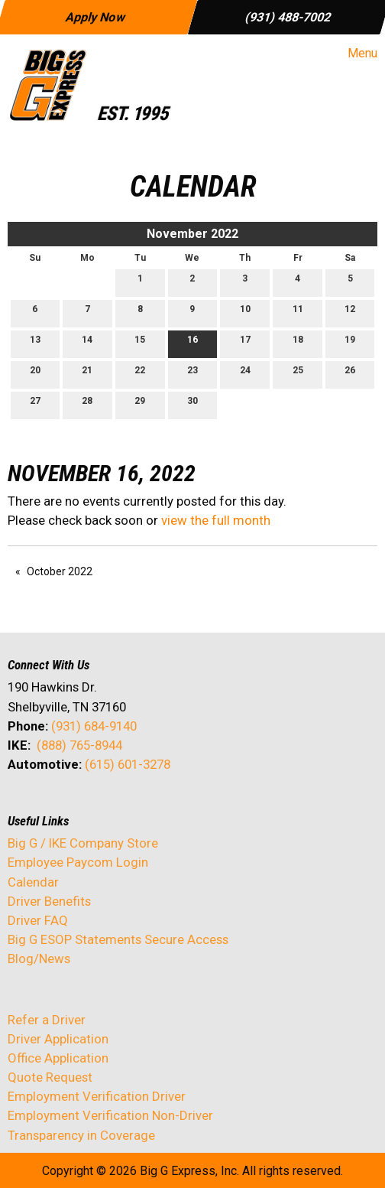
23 (192, 373)
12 (350, 312)
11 (298, 312)
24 (245, 373)
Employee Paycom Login (78, 862)
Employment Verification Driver (97, 1096)
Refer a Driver (47, 1019)
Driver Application (58, 1038)
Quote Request (50, 1077)
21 (87, 373)
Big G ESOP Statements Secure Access (118, 939)
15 (139, 343)
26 (350, 373)
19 (350, 343)
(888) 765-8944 (79, 745)
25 (298, 373)
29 (139, 404)
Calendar (33, 882)
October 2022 (59, 571)
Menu (354, 53)
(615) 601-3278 (127, 764)
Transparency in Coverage (81, 1135)
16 (192, 343)
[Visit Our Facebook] (20, 804)
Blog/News (39, 958)
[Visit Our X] (44, 804)
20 (35, 373)
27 (35, 404)
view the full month (215, 520)
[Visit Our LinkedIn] (69, 804)
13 (35, 343)
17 (245, 343)
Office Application (60, 1058)
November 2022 (192, 233)
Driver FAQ (38, 920)
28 (87, 404)
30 (192, 404)
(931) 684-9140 (94, 726)
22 (139, 373)
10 (245, 312)
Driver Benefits (51, 901)
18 (298, 343)
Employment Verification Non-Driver (110, 1115)
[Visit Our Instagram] (117, 804)
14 (87, 343)
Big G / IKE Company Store (83, 843)
